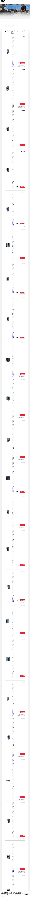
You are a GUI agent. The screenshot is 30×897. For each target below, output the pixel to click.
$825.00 (23, 639)
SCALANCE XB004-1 (13, 282)
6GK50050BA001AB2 (13, 44)
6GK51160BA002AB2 (13, 884)
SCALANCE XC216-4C (13, 480)
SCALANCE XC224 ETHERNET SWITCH (13, 401)
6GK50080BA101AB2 (13, 78)
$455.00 (23, 530)
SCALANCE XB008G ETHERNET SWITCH (13, 443)
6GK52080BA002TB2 (13, 505)
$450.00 (23, 420)
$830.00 (23, 297)
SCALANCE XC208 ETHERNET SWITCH (13, 131)
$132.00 (23, 36)
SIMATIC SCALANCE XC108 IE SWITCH (13, 551)
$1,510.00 (23, 605)
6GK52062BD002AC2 (13, 727)
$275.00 (23, 263)
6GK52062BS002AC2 (13, 810)
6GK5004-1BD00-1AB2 (13, 272)
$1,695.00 (23, 151)
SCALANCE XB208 (13, 514)
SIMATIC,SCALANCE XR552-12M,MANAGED (13, 781)
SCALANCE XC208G (13, 589)
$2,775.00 (23, 379)
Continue (26, 894)
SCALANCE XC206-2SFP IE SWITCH (13, 823)
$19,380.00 (23, 759)
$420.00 (23, 842)
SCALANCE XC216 (13, 247)
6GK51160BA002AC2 (13, 647)
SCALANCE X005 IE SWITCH (13, 701)
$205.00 (23, 69)
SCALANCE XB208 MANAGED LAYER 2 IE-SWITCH (13, 321)
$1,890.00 (23, 229)
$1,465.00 (23, 192)
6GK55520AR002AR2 (13, 768)
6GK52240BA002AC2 (13, 388)
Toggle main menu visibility (28, 2)
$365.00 (23, 682)
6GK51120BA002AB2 (13, 850)
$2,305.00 (23, 462)
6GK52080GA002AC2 (13, 580)
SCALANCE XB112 (13, 859)
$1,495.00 (23, 571)
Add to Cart (23, 63)
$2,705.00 (23, 342)
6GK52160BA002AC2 (13, 238)
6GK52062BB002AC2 (13, 159)
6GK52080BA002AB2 (13, 306)
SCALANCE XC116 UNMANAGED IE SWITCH (13, 661)
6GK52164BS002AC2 (13, 471)
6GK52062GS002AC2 (13, 201)
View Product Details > (13, 63)
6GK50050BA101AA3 (13, 690)
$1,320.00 (23, 802)
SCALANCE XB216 (13, 623)
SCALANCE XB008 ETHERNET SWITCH (13, 91)
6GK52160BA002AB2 (13, 614)
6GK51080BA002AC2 (13, 538)
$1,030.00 (23, 110)
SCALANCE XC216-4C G (13, 362)
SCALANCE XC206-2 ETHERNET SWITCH (13, 172)
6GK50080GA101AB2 (13, 429)
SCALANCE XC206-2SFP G (13, 212)
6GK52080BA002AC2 (13, 119)
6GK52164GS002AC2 (13, 351)
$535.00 (23, 875)
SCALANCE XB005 (13, 53)
